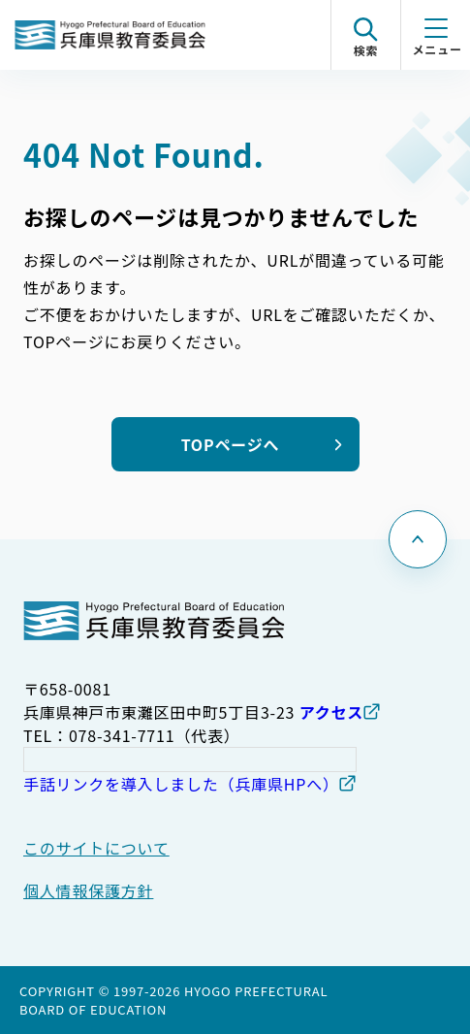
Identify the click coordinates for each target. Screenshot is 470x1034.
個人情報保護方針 (88, 890)
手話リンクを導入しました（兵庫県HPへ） (181, 783)
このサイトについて (96, 847)
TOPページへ (230, 444)
